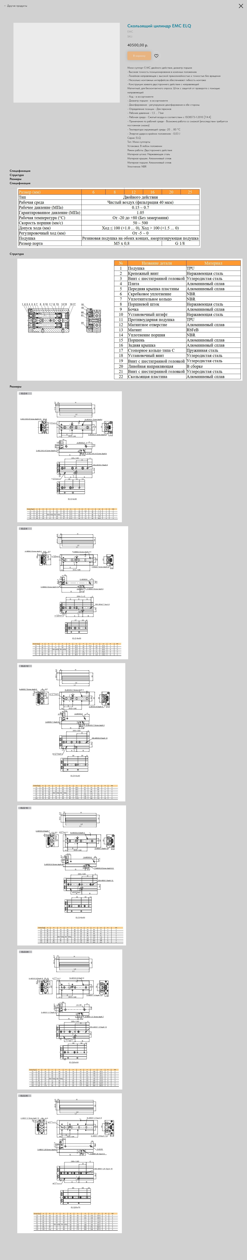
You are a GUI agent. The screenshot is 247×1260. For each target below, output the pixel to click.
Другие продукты (17, 5)
